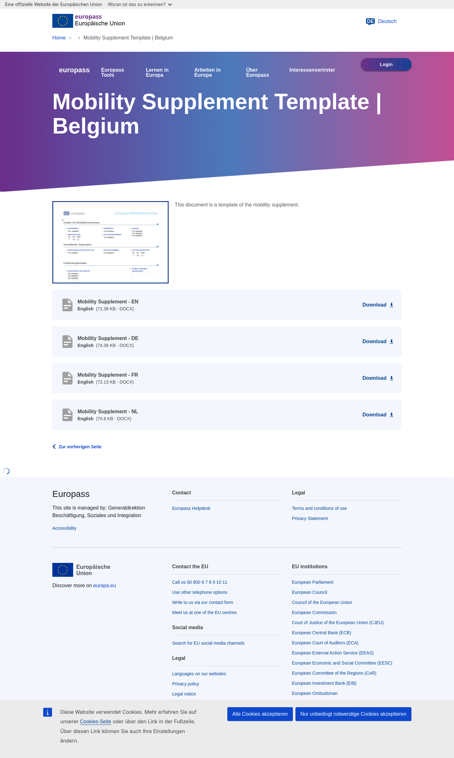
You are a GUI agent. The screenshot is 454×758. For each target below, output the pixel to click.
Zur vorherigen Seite (80, 446)
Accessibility (64, 528)
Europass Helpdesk (191, 508)
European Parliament (313, 582)
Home (59, 37)
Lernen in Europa (157, 73)
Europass (71, 494)
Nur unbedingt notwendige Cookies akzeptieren (353, 714)
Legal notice (184, 693)
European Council (309, 592)
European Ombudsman (315, 693)
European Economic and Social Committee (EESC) (342, 662)
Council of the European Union (322, 602)
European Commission (314, 612)
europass (74, 70)
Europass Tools (112, 73)
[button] (110, 241)
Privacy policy (185, 683)
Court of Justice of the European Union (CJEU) (338, 622)
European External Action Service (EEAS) (333, 652)
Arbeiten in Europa (207, 73)
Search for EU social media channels (208, 643)
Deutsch (381, 21)
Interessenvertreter (312, 70)
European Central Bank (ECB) (321, 632)
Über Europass (257, 73)
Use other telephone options (199, 592)
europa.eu (104, 585)
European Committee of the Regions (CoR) (334, 673)
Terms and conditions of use (319, 508)
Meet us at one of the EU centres (204, 612)
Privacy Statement (310, 518)
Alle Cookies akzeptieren (260, 714)
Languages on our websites (199, 673)
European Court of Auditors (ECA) (325, 642)
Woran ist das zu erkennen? (140, 4)
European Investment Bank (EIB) (324, 683)
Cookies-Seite (95, 721)
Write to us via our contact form (202, 602)
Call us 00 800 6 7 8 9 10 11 (199, 582)
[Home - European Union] (88, 21)
